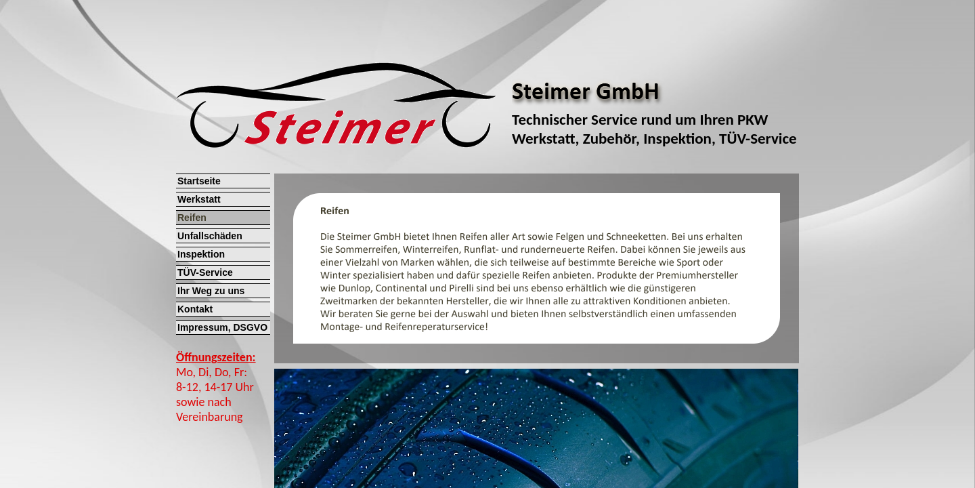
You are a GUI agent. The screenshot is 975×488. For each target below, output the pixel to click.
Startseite (199, 181)
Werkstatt (199, 199)
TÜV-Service (205, 272)
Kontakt (195, 309)
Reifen (192, 217)
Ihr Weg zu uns (210, 290)
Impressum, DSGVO (222, 327)
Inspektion (201, 254)
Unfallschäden (209, 235)
